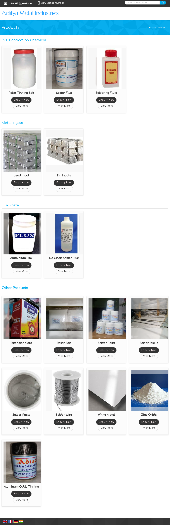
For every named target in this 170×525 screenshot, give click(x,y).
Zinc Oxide (149, 414)
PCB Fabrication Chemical (24, 40)
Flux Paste (10, 205)
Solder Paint (106, 343)
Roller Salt (64, 343)
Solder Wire (64, 414)
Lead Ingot (21, 175)
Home (152, 27)
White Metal (106, 414)
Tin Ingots (64, 175)
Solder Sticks (148, 343)
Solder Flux (64, 92)
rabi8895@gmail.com (20, 3)
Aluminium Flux (21, 258)
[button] (52, 3)
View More (22, 106)
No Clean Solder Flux (64, 258)
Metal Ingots (12, 123)
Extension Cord (21, 343)
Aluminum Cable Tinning (21, 486)
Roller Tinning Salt (21, 92)
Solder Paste (21, 414)
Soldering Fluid (106, 92)
